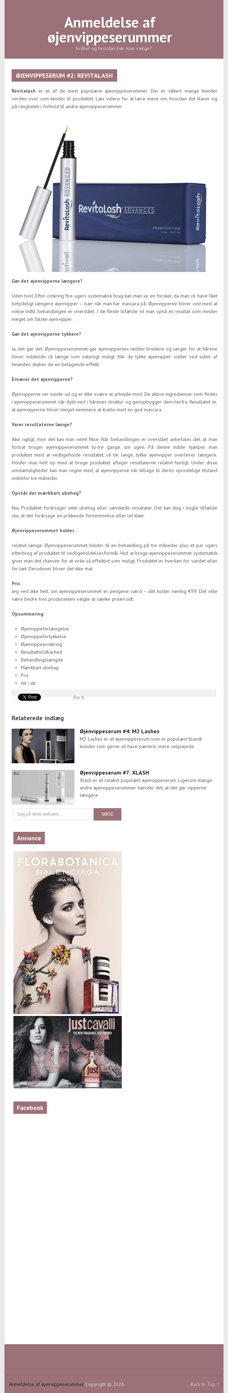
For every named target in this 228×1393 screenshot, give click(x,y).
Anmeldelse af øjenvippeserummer (110, 29)
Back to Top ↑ (205, 1384)
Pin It (78, 697)
